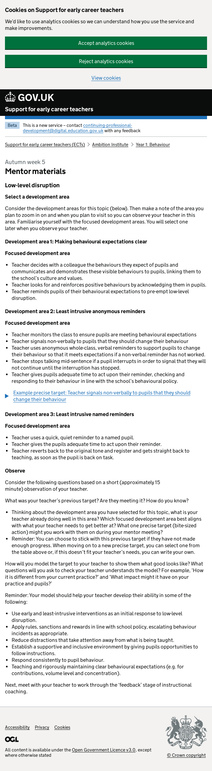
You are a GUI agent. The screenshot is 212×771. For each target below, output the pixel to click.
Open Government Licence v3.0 (103, 750)
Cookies (62, 727)
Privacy (42, 727)
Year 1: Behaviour (153, 144)
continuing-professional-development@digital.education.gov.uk (77, 127)
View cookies (106, 78)
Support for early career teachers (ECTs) (45, 144)
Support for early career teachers (49, 109)
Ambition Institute (110, 144)
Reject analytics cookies (106, 61)
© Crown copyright (186, 755)
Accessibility (17, 727)
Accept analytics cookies (106, 43)
